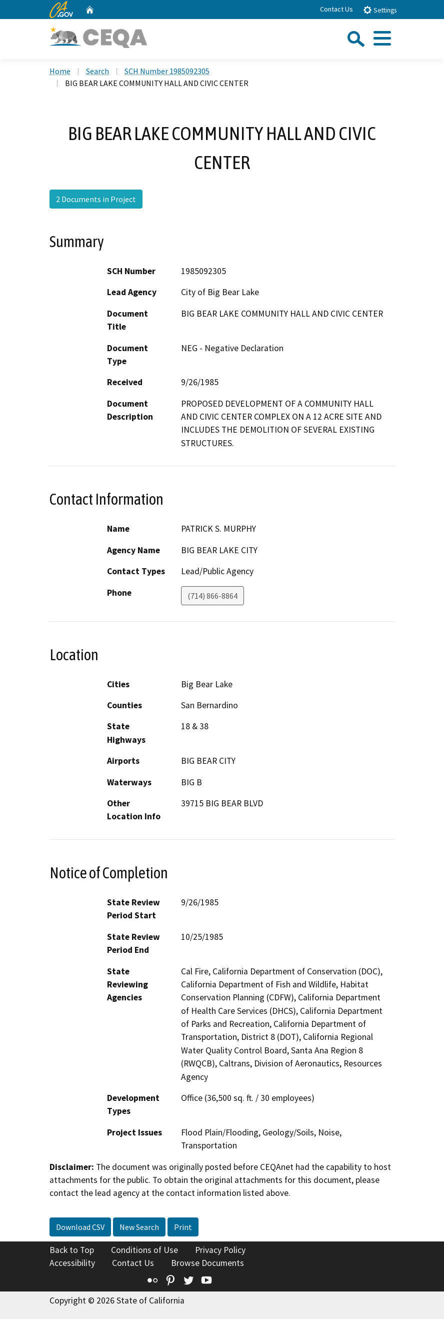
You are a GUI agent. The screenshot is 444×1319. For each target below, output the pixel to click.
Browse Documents (207, 1262)
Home (60, 71)
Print (183, 1227)
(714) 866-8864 (213, 596)
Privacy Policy (220, 1249)
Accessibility (72, 1262)
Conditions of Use (144, 1249)
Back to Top (72, 1249)
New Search (139, 1227)
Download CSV (80, 1227)
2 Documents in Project (96, 199)
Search (97, 71)
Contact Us (336, 9)
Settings (379, 10)
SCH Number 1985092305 (167, 71)
